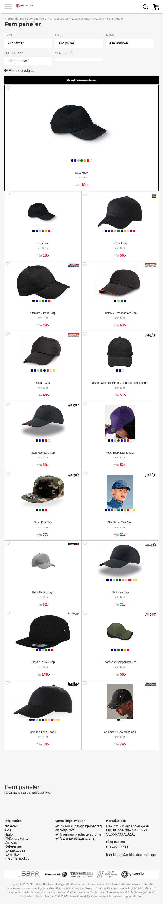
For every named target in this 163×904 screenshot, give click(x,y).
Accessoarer (59, 18)
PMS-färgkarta (16, 838)
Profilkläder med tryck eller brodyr (26, 18)
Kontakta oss (14, 850)
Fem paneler (115, 18)
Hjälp (8, 834)
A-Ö (7, 830)
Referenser (13, 846)
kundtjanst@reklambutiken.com (131, 855)
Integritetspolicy (16, 858)
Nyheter (10, 826)
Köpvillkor (12, 854)
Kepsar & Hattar (81, 18)
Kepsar (99, 18)
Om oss (10, 842)
